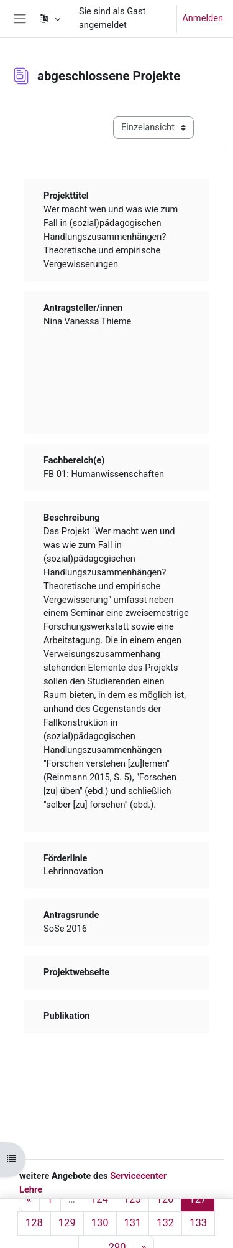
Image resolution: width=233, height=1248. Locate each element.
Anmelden (202, 18)
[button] (49, 18)
